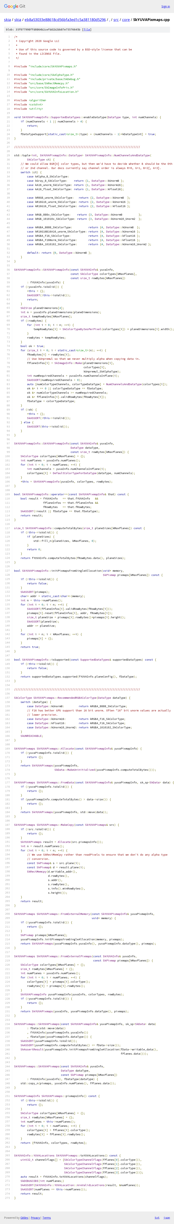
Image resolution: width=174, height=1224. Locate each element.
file (87, 29)
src (116, 19)
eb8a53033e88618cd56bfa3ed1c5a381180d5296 (65, 19)
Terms (46, 1218)
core (126, 19)
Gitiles (24, 1218)
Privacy (35, 1218)
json (167, 1217)
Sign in (165, 6)
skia (7, 19)
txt (157, 1217)
